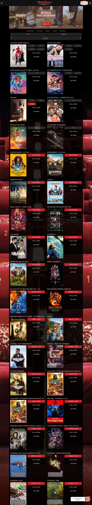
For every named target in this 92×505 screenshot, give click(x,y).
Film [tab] (27, 34)
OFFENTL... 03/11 (36, 483)
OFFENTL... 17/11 (73, 483)
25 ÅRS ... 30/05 (36, 428)
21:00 (32, 104)
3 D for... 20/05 (36, 401)
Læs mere (36, 57)
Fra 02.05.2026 (36, 155)
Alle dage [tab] (46, 38)
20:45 (41, 49)
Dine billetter (62, 31)
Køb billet (46, 24)
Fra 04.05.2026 (73, 210)
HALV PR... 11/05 (73, 319)
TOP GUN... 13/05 (36, 346)
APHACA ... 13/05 (73, 346)
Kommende (39, 31)
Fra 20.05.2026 (73, 374)
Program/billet (30, 31)
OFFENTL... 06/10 (36, 456)
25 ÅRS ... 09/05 (36, 319)
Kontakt (55, 31)
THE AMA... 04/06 (73, 428)
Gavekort (47, 31)
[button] (14, 26)
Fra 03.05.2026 (36, 182)
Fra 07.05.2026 (73, 237)
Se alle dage (36, 53)
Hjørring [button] (45, 2)
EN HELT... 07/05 (36, 292)
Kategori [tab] (63, 34)
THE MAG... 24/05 (73, 401)
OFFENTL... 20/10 (73, 456)
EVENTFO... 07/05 (73, 292)
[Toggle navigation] (2, 3)
